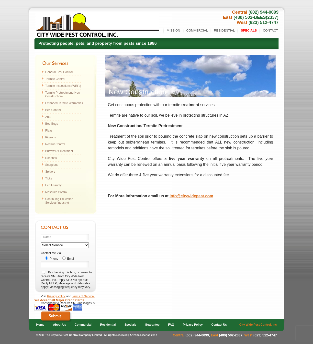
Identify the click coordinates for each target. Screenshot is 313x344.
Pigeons (50, 137)
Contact (270, 30)
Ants (48, 117)
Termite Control (55, 79)
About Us (59, 324)
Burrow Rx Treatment (59, 151)
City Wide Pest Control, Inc (258, 324)
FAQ (171, 324)
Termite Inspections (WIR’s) (63, 86)
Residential (224, 30)
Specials (249, 30)
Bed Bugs (51, 123)
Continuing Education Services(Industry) (59, 200)
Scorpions (51, 164)
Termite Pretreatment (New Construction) (62, 94)
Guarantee (152, 324)
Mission (173, 30)
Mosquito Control (56, 192)
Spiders (50, 171)
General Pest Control (59, 72)
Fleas (48, 130)
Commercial (197, 30)
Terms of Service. (83, 296)
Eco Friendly (53, 185)
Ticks (48, 178)
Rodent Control (55, 144)
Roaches (51, 158)
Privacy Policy (56, 296)
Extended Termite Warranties (64, 103)
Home (40, 324)
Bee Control (53, 110)
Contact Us (219, 324)
